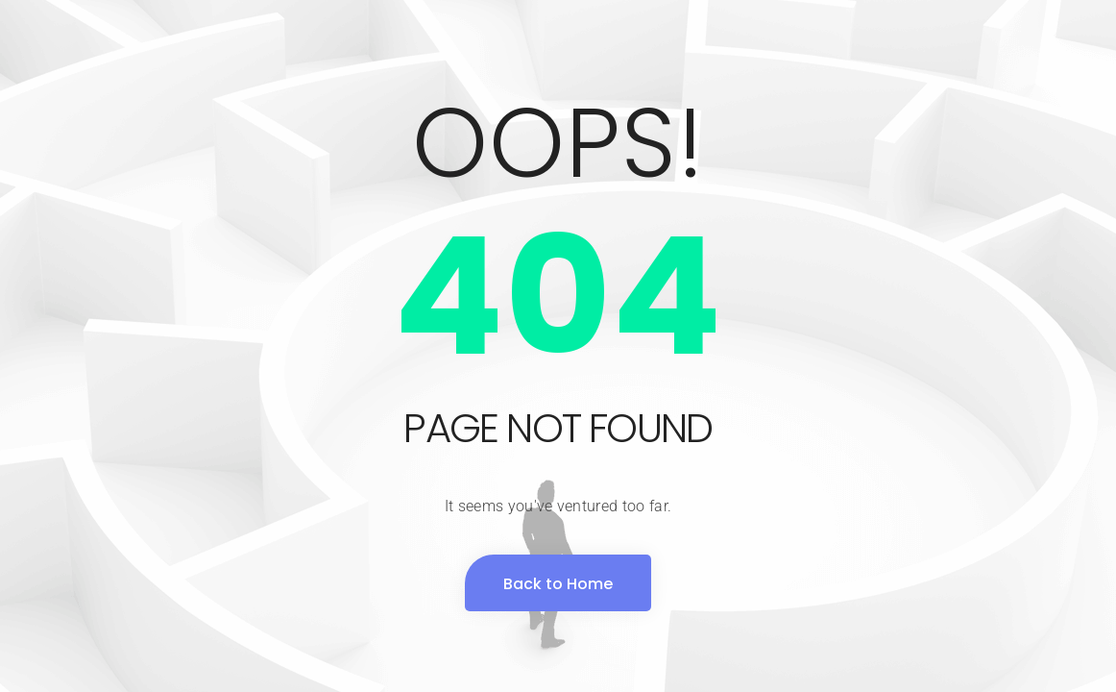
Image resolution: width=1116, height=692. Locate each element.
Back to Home (558, 584)
